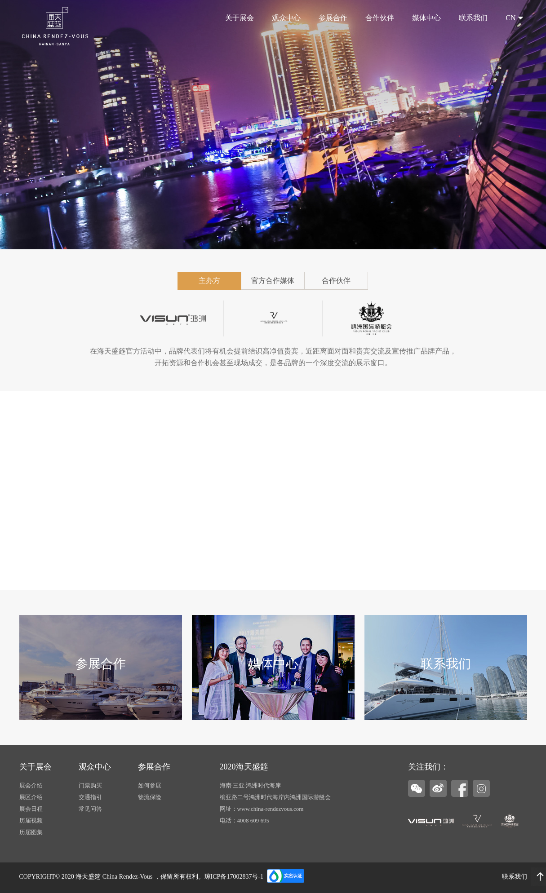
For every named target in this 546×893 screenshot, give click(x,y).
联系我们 (473, 18)
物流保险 (149, 797)
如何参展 (149, 785)
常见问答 (90, 808)
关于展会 (239, 18)
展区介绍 (31, 797)
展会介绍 (31, 785)
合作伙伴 (379, 18)
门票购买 (90, 785)
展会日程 (31, 808)
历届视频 (31, 820)
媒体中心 (426, 18)
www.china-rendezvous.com (270, 808)
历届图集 (31, 832)
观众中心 (286, 18)
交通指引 (90, 797)
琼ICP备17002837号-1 (233, 876)
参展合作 (333, 18)
